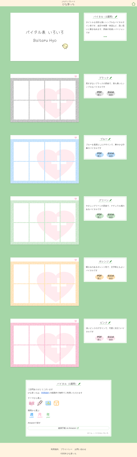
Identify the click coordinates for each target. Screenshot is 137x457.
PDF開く (99, 93)
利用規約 (45, 393)
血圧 (31, 403)
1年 (48, 415)
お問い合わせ (80, 449)
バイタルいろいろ (101, 433)
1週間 (31, 415)
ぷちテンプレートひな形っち (68, 3)
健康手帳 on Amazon (67, 428)
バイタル (48, 403)
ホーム (133, 4)
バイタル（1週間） (67, 383)
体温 (39, 403)
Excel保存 (111, 93)
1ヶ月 (39, 415)
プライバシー (66, 449)
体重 (56, 403)
